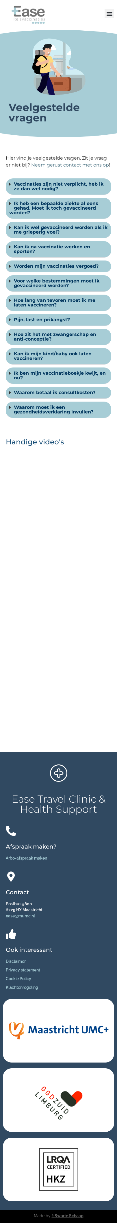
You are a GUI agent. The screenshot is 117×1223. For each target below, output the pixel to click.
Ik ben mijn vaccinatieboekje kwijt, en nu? (60, 375)
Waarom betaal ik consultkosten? (54, 392)
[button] (109, 13)
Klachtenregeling (22, 987)
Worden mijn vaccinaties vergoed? (56, 266)
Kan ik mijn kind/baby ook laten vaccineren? (53, 356)
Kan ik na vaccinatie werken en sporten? (52, 249)
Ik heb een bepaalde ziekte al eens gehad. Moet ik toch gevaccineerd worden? (53, 208)
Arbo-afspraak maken (26, 858)
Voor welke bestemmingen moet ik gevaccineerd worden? (56, 283)
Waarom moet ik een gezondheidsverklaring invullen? (53, 409)
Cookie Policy (18, 978)
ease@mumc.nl (20, 916)
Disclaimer (16, 961)
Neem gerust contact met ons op (69, 165)
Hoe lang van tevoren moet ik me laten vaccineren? (54, 303)
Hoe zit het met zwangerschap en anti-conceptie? (55, 337)
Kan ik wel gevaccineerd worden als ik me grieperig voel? (60, 230)
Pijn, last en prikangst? (42, 319)
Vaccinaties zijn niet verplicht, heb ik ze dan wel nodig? (58, 186)
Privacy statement (23, 970)
